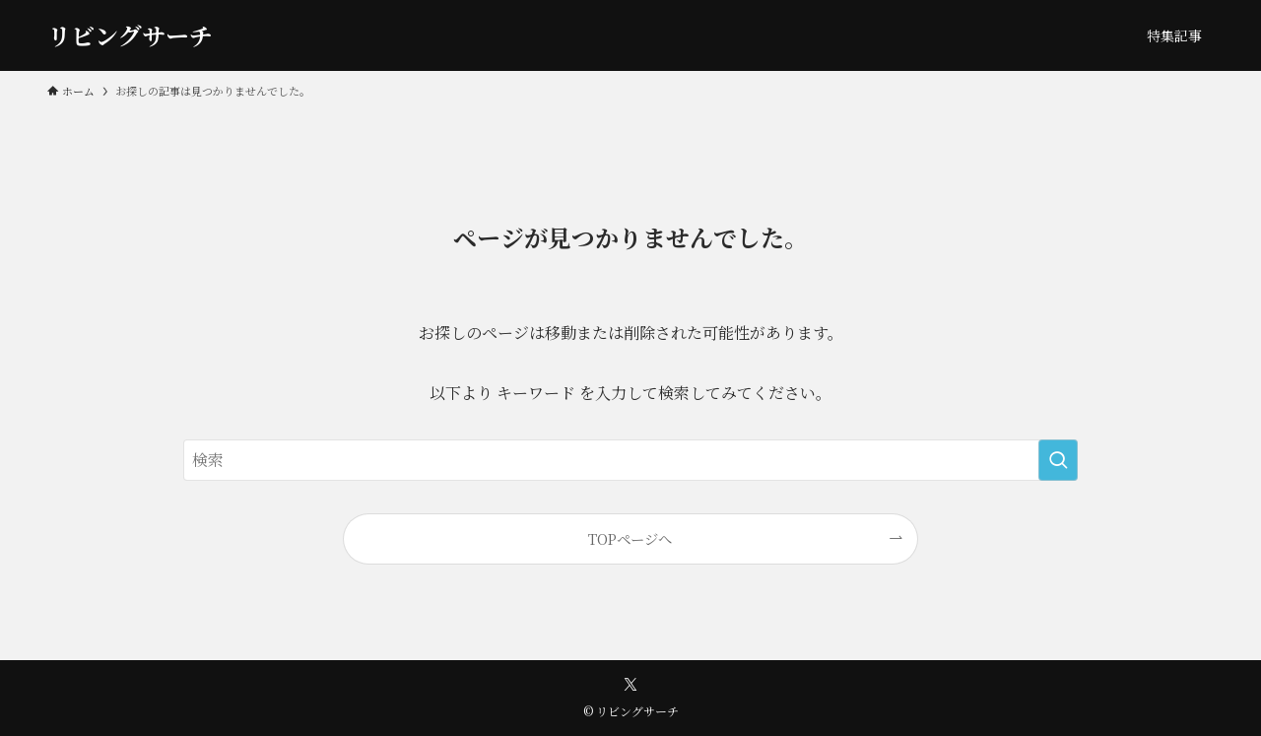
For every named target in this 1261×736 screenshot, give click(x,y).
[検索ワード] (630, 460)
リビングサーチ (130, 35)
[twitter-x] (630, 685)
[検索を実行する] (1058, 460)
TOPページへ (630, 538)
